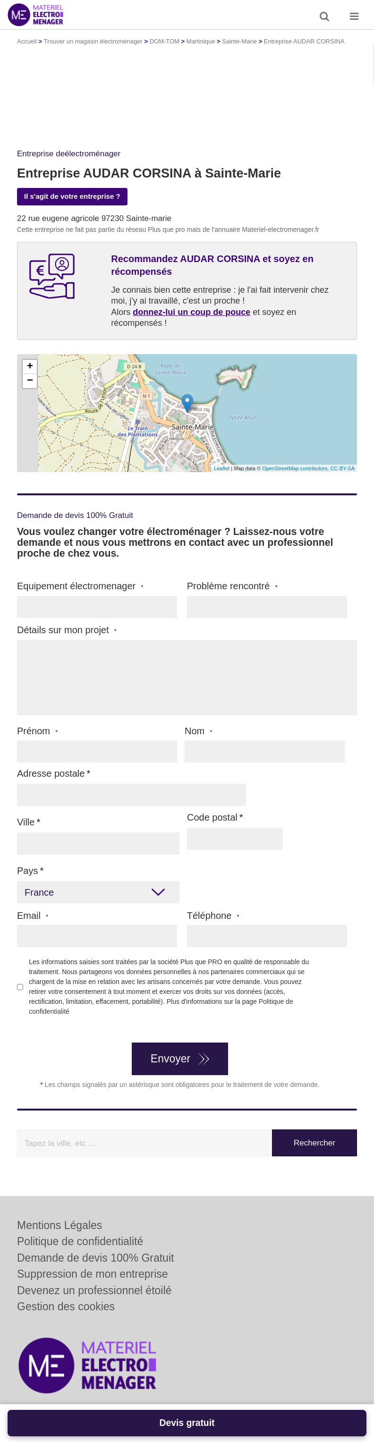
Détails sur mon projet (67, 630)
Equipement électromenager (80, 586)
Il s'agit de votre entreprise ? (72, 196)
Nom (198, 731)
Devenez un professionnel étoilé (94, 1290)
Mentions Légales (59, 1225)
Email (32, 915)
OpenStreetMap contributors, (296, 468)
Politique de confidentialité (80, 1241)
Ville (25, 822)
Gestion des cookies (66, 1306)
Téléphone (213, 915)
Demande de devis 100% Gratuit (95, 1258)
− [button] (30, 381)
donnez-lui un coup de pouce (191, 312)
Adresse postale (51, 773)
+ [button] (30, 367)
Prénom (37, 731)
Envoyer (170, 1058)
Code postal (212, 817)
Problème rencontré (232, 586)
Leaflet (222, 468)
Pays (27, 870)
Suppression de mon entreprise (92, 1274)
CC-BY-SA (342, 468)
